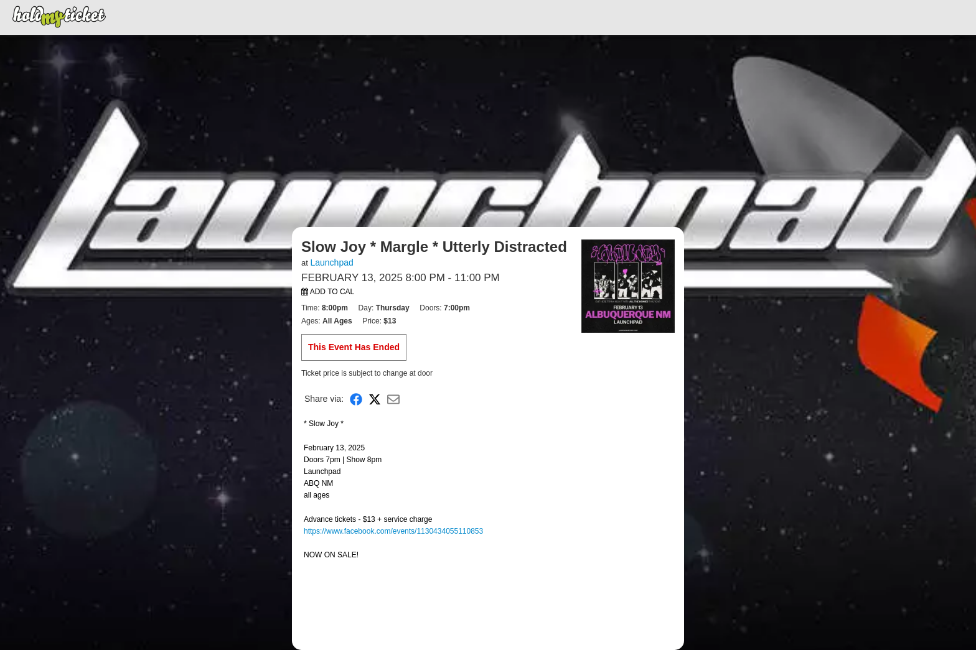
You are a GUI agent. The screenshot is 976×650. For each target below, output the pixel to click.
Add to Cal (327, 291)
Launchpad (331, 262)
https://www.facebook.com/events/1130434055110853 (393, 531)
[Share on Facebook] (356, 399)
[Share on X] (374, 399)
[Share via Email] (393, 399)
